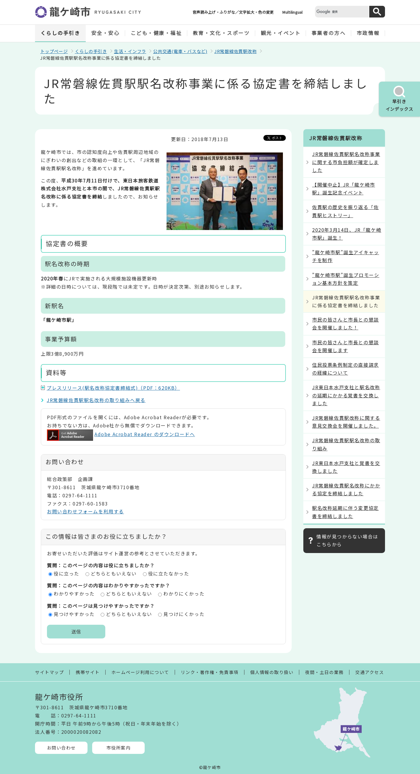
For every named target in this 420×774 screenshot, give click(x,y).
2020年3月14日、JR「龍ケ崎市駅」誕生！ (346, 233)
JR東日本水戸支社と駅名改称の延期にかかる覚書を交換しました (346, 395)
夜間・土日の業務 (324, 672)
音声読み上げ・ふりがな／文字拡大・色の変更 (233, 12)
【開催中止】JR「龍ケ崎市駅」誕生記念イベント (343, 188)
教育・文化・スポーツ (221, 32)
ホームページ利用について (140, 672)
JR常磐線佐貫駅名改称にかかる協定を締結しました (346, 489)
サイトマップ (49, 672)
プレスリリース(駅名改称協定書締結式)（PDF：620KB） (113, 387)
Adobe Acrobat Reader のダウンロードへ (121, 434)
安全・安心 (105, 32)
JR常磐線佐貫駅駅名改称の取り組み (346, 444)
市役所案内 (118, 748)
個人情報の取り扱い (272, 672)
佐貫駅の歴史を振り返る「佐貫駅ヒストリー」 (345, 210)
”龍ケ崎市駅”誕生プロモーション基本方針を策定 (345, 278)
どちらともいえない (114, 573)
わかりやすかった (74, 593)
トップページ (54, 51)
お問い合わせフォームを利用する (85, 511)
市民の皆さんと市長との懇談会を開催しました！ (345, 323)
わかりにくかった (183, 593)
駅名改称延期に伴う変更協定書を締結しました (345, 511)
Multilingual (292, 12)
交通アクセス (369, 672)
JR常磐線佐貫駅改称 (235, 51)
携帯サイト (88, 672)
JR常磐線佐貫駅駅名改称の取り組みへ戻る (96, 399)
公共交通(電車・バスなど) (180, 51)
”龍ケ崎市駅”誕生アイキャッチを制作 (345, 256)
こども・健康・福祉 (156, 32)
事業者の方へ (329, 32)
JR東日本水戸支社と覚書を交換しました (346, 466)
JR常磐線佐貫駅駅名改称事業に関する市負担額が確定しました (346, 161)
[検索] (341, 11)
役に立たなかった (168, 573)
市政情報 (368, 32)
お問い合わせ (61, 748)
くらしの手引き (60, 32)
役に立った (66, 573)
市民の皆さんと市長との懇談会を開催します (345, 346)
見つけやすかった (74, 613)
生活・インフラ (130, 51)
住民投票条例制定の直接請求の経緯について (345, 368)
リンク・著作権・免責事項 (210, 672)
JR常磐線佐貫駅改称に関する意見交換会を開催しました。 (346, 421)
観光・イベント (281, 32)
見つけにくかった (183, 613)
